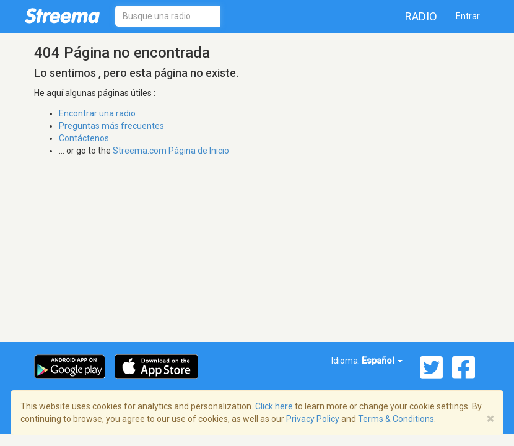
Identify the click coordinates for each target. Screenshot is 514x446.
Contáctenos (84, 138)
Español (382, 360)
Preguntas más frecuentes (111, 126)
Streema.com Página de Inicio (171, 150)
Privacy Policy (312, 419)
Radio (421, 16)
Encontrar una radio (97, 113)
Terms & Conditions (396, 419)
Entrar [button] (468, 16)
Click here (274, 406)
